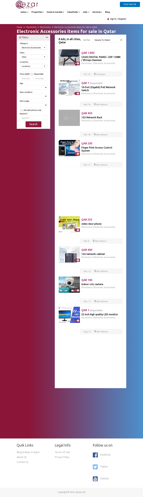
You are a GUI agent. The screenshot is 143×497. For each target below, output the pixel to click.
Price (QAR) (32, 74)
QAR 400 (86, 249)
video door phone (91, 223)
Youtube (101, 479)
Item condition (26, 92)
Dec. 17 (87, 301)
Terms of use (62, 452)
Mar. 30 (87, 104)
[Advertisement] (33, 177)
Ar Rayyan (99, 74)
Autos (24, 12)
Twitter (100, 467)
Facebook (101, 455)
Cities (22, 53)
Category (24, 43)
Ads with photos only (32, 110)
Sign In (113, 19)
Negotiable (39, 74)
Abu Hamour (101, 104)
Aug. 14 (87, 331)
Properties (37, 12)
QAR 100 (86, 279)
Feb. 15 (87, 165)
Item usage (24, 101)
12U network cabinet (93, 254)
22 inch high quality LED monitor (99, 314)
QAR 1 (92, 82)
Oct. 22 (87, 74)
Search (33, 124)
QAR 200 (86, 143)
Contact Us (22, 462)
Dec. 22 (87, 271)
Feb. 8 (87, 241)
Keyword (23, 114)
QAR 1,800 (87, 52)
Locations (24, 62)
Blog (107, 12)
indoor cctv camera (92, 284)
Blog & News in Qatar (28, 452)
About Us (22, 457)
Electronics (86, 63)
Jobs (86, 12)
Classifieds (73, 12)
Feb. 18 (87, 134)
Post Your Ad (130, 4)
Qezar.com (80, 492)
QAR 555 (86, 219)
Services (97, 12)
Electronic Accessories (104, 63)
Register (122, 19)
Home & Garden (55, 12)
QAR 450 (86, 113)
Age (21, 83)
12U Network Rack (91, 117)
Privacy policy (62, 457)
